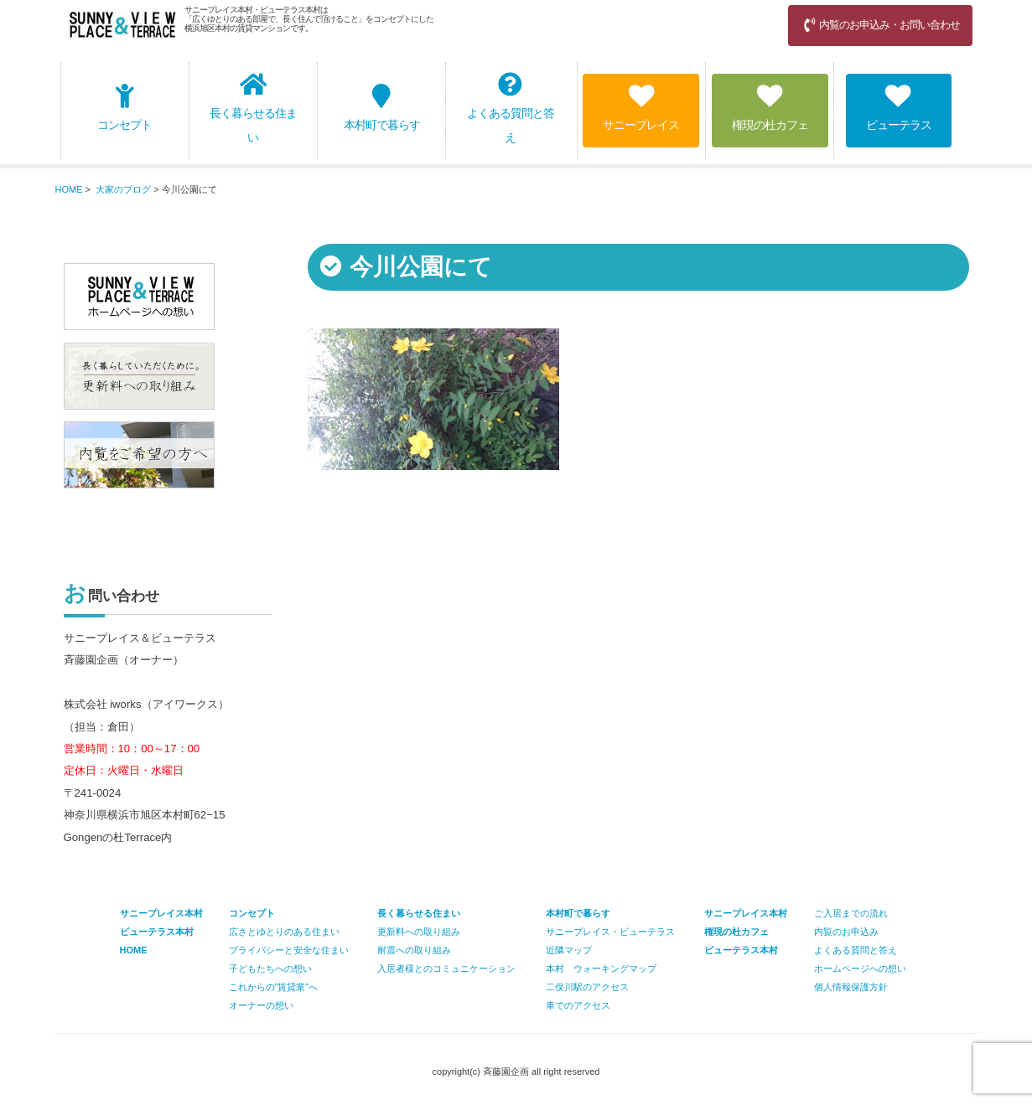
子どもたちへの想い (270, 968)
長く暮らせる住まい (253, 108)
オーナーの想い (261, 1005)
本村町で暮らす (382, 108)
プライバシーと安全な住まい (289, 950)
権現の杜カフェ (770, 108)
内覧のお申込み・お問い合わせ (880, 25)
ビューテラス (898, 108)
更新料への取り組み (418, 932)
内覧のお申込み (846, 932)
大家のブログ (123, 189)
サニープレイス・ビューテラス (610, 932)
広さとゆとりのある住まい (284, 932)
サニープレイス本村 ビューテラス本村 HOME (161, 931)
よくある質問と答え (510, 108)
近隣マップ (569, 950)
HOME (69, 189)
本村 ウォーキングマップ (601, 968)
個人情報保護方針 (851, 987)
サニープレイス (641, 108)
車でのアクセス (578, 1005)
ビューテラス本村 (741, 950)
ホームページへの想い (860, 968)
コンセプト (124, 108)
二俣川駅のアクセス (587, 987)
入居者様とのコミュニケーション (446, 968)
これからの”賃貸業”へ (273, 987)
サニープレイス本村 (745, 913)
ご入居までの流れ (851, 913)
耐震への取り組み (414, 950)
